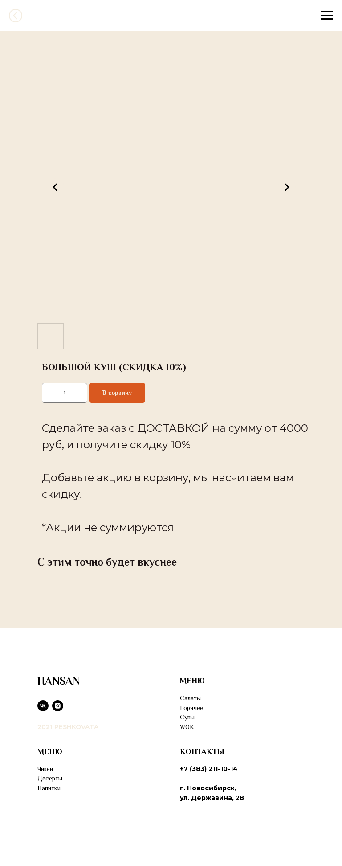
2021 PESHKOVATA (67, 727)
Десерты (49, 778)
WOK (187, 727)
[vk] (43, 705)
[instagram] (57, 705)
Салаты (190, 698)
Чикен (45, 768)
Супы (187, 717)
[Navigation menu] (327, 15)
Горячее (191, 707)
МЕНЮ (192, 680)
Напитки (49, 788)
